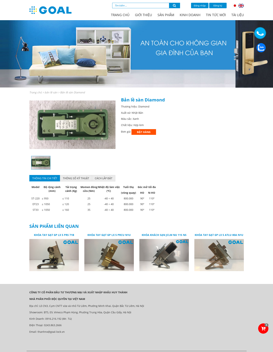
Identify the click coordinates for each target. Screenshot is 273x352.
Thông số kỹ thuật (76, 178)
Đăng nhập (200, 5)
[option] (72, 124)
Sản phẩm (165, 15)
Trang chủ (120, 15)
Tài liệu (237, 15)
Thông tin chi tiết (44, 178)
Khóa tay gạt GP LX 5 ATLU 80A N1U (219, 235)
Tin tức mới (216, 15)
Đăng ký (217, 5)
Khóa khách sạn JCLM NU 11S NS (164, 235)
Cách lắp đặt (103, 178)
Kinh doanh (190, 15)
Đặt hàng (144, 132)
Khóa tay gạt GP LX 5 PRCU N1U (109, 235)
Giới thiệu (143, 15)
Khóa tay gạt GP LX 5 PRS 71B (54, 235)
